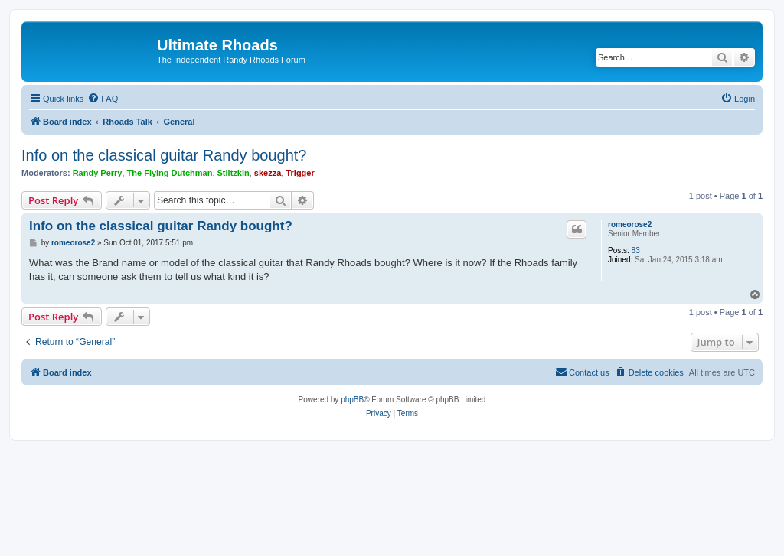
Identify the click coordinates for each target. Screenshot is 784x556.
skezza (267, 172)
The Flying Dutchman (170, 172)
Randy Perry (97, 172)
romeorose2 (630, 224)
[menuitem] (102, 98)
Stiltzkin (233, 172)
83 (636, 250)
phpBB (352, 399)
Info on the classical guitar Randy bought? (163, 155)
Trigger (300, 172)
